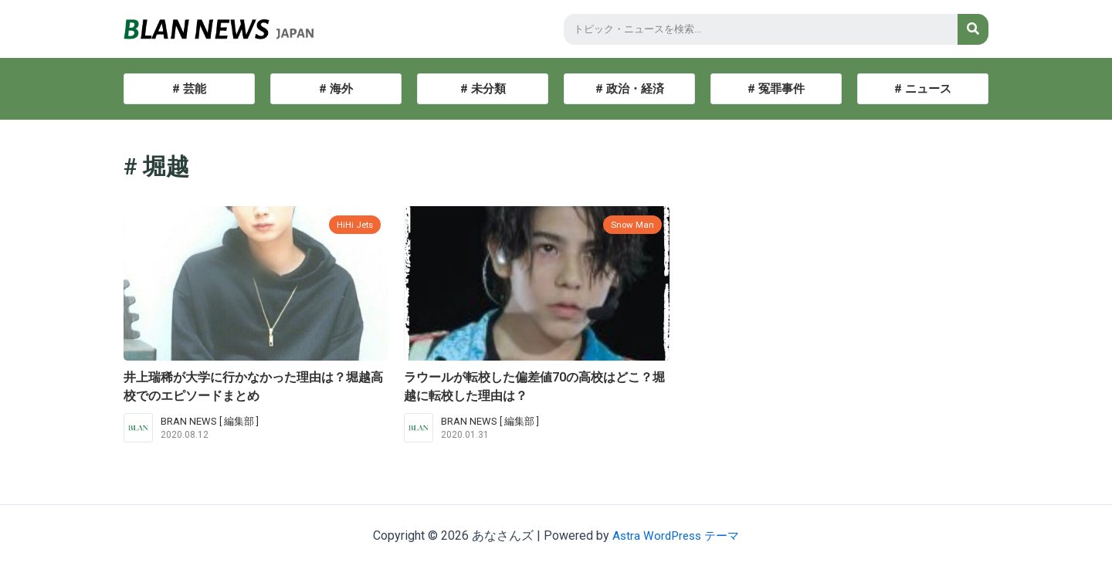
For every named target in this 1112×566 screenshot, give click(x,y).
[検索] (973, 29)
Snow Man (630, 224)
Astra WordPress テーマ (676, 535)
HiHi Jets (353, 224)
